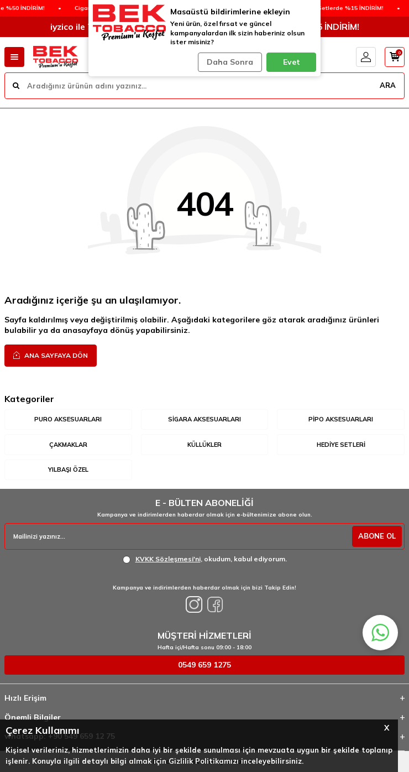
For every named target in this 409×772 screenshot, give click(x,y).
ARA (388, 85)
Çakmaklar (68, 444)
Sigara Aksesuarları (204, 419)
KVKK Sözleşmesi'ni (168, 559)
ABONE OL (377, 535)
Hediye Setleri (341, 444)
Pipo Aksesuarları (340, 419)
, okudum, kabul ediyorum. (205, 559)
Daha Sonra (230, 62)
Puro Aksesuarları (68, 419)
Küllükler (204, 444)
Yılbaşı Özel (68, 469)
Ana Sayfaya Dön (50, 355)
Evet (291, 62)
